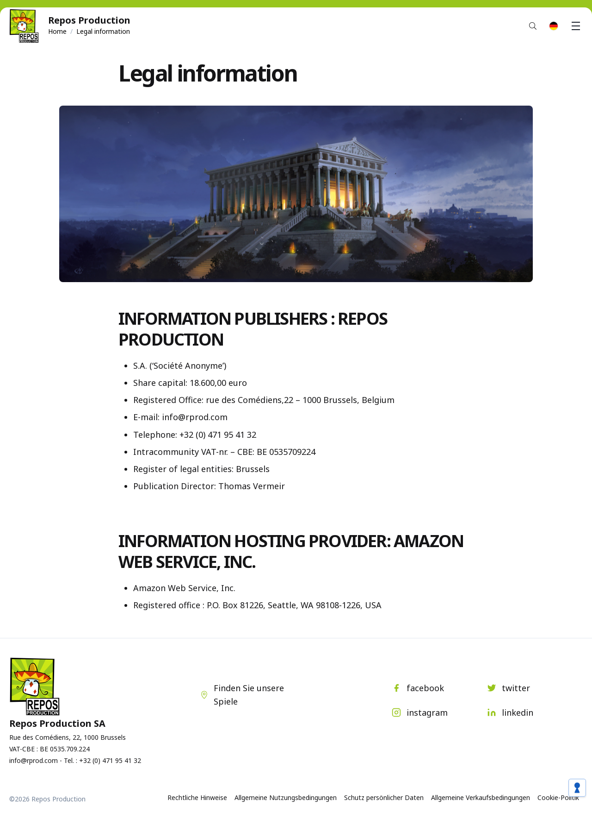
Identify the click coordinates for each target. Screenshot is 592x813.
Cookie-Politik (558, 797)
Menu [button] (577, 26)
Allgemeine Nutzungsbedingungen (285, 797)
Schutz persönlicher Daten (384, 797)
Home (57, 31)
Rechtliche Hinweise (197, 797)
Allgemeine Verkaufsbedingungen (480, 797)
